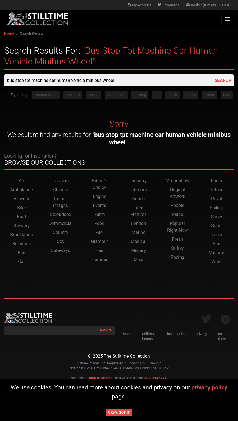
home (127, 334)
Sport (216, 226)
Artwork (21, 199)
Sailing (216, 208)
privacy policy (209, 387)
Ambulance (21, 190)
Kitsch (138, 199)
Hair (99, 250)
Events (99, 205)
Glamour (99, 241)
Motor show (177, 181)
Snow (216, 217)
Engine (99, 196)
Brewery (21, 226)
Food (99, 223)
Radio (216, 181)
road (226, 95)
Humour (99, 259)
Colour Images (60, 202)
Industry (138, 181)
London (138, 223)
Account (139, 5)
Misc (139, 259)
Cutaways (60, 250)
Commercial (60, 223)
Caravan (60, 181)
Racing (177, 257)
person (93, 95)
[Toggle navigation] (227, 19)
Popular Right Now (177, 227)
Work (216, 262)
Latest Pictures (138, 211)
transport (72, 95)
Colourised (60, 214)
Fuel (99, 232)
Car (21, 262)
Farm (99, 214)
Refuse (216, 190)
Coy (60, 241)
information (176, 334)
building (139, 95)
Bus (21, 253)
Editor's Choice (99, 184)
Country (60, 232)
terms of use (222, 336)
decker (209, 95)
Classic (60, 190)
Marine (138, 232)
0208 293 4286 (155, 378)
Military (138, 250)
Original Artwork (177, 193)
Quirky (177, 248)
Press (177, 239)
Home (9, 33)
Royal (216, 199)
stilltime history (148, 336)
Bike (21, 208)
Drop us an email (101, 378)
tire (156, 95)
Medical (138, 241)
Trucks (216, 235)
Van (216, 244)
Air (21, 181)
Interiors (138, 190)
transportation (46, 95)
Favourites (168, 5)
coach (172, 95)
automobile (116, 95)
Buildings (21, 244)
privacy (201, 334)
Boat (21, 217)
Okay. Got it (119, 412)
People (177, 205)
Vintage (216, 253)
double (190, 95)
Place (177, 214)
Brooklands (21, 235)
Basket (207, 5)
